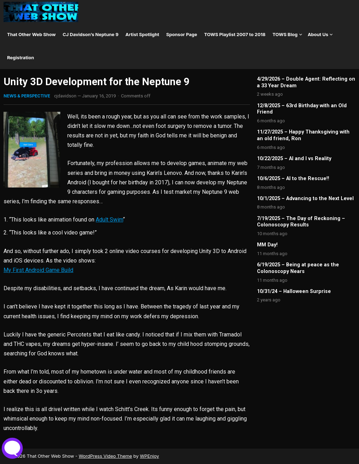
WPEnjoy (149, 456)
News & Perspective (27, 95)
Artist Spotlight (142, 34)
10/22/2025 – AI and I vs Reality (294, 159)
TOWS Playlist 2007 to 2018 (234, 34)
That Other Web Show (31, 34)
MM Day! (267, 245)
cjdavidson (65, 95)
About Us (318, 34)
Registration (20, 57)
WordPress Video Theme (105, 456)
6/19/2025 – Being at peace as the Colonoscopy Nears (298, 268)
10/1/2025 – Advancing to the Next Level (305, 199)
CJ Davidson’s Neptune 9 (90, 34)
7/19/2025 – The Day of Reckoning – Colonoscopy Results (301, 222)
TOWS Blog (284, 34)
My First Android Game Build (38, 270)
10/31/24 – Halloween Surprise (294, 291)
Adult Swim (109, 219)
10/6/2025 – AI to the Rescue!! (293, 179)
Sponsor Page (181, 34)
